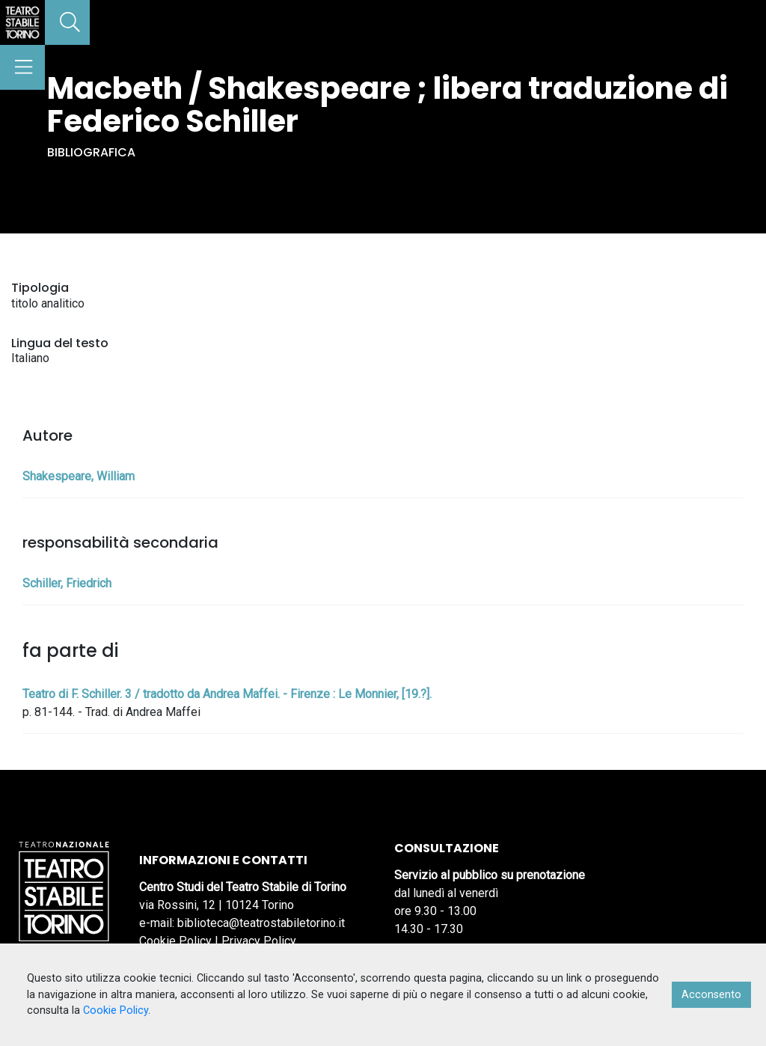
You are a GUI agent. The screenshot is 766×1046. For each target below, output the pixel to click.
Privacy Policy (258, 941)
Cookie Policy (175, 941)
